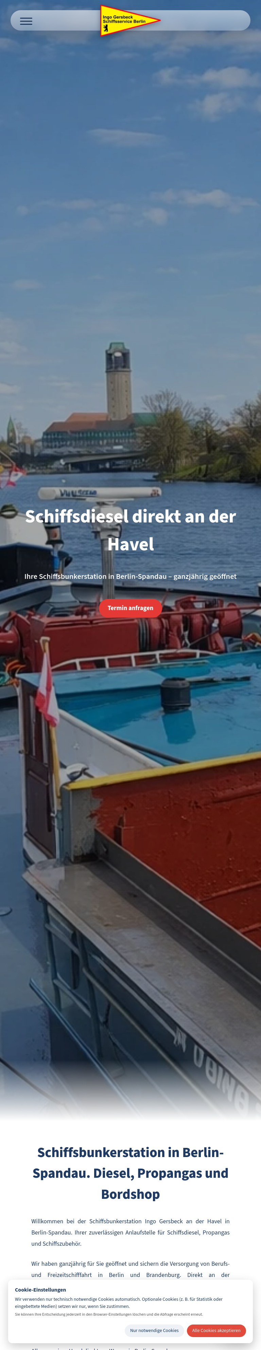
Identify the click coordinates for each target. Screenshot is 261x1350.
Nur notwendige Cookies (154, 1330)
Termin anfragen (131, 608)
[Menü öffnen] (26, 20)
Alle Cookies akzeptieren (216, 1330)
